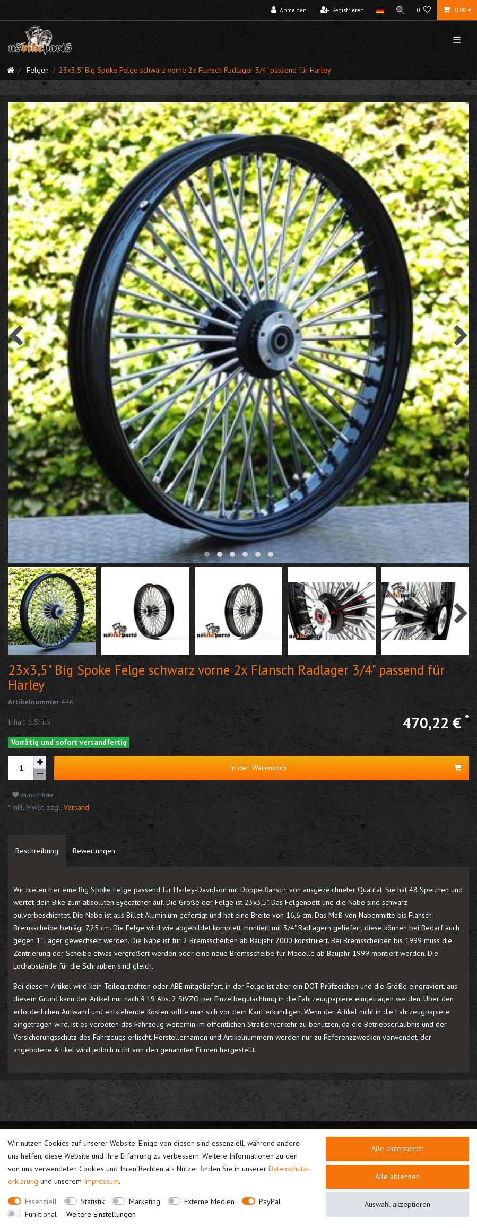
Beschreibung (36, 851)
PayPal (270, 1201)
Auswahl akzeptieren (397, 1204)
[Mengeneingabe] (20, 768)
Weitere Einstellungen (101, 1214)
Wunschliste (33, 795)
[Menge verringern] (39, 775)
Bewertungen (94, 851)
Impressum (101, 1181)
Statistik (93, 1201)
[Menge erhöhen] (39, 762)
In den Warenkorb (345, 768)
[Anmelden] (289, 10)
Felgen (36, 70)
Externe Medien (209, 1201)
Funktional (41, 1214)
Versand (75, 807)
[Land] (379, 10)
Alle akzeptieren (397, 1148)
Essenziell (41, 1201)
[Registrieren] (342, 10)
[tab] (37, 851)
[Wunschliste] (424, 10)
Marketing (144, 1201)
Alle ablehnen (397, 1176)
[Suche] (400, 10)
